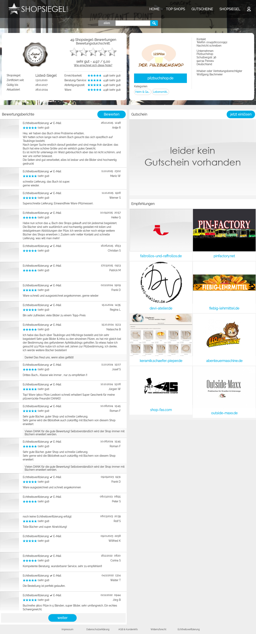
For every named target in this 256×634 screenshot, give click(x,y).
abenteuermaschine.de (224, 361)
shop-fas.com (161, 410)
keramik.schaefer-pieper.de (161, 361)
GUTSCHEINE (202, 9)
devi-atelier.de (161, 308)
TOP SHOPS (175, 9)
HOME (154, 9)
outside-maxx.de (224, 413)
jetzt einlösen (240, 114)
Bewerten (111, 114)
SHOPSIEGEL (229, 9)
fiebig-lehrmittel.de (224, 308)
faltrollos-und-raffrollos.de (161, 256)
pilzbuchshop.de (160, 78)
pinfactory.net (224, 256)
